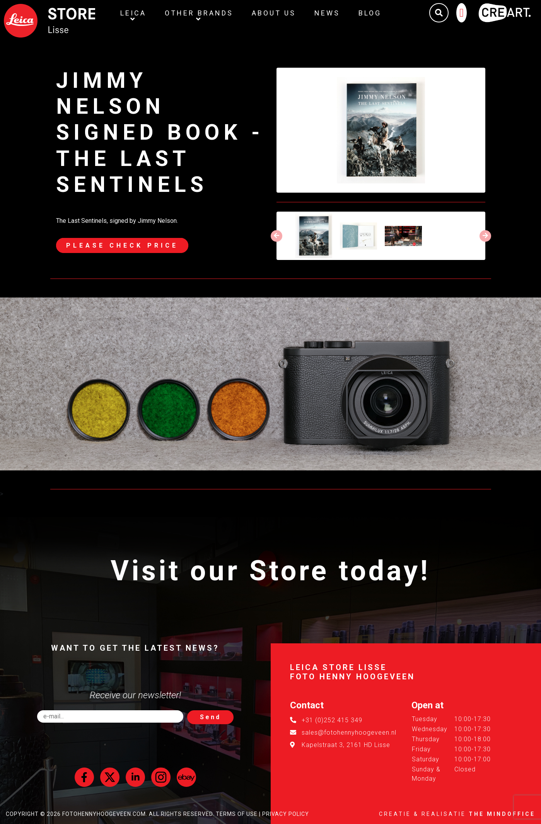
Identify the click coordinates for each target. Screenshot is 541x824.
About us (273, 13)
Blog (370, 13)
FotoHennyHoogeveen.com (104, 814)
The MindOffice (502, 814)
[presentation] (276, 236)
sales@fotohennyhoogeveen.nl (349, 732)
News (327, 13)
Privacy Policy (285, 814)
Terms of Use (237, 814)
